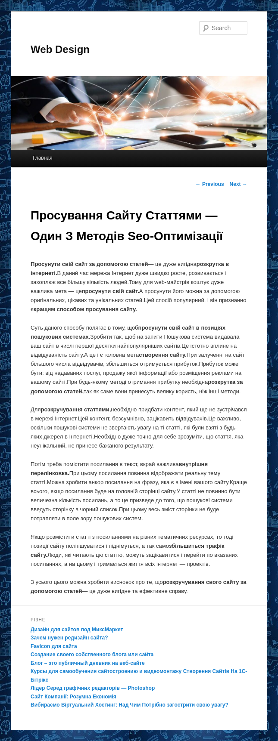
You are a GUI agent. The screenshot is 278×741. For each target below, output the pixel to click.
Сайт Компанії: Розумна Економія (73, 697)
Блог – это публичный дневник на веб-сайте (88, 663)
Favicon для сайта (54, 646)
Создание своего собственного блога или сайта (92, 654)
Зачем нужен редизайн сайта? (69, 638)
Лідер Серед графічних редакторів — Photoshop (93, 688)
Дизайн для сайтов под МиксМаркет (77, 630)
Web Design (60, 49)
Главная (43, 158)
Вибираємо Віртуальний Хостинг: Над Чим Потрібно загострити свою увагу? (129, 705)
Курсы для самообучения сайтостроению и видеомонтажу (106, 671)
